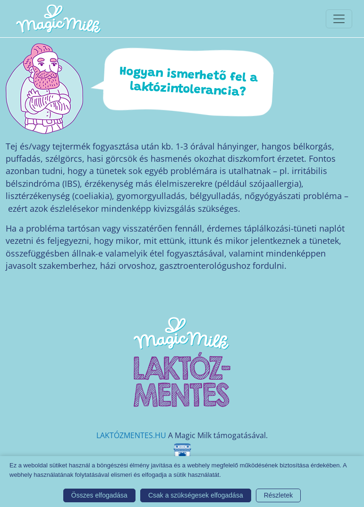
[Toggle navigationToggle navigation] (339, 18)
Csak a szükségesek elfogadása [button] (195, 495)
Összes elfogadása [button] (99, 495)
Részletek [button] (278, 495)
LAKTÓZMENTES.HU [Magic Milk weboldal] (131, 435)
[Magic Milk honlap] (58, 18)
